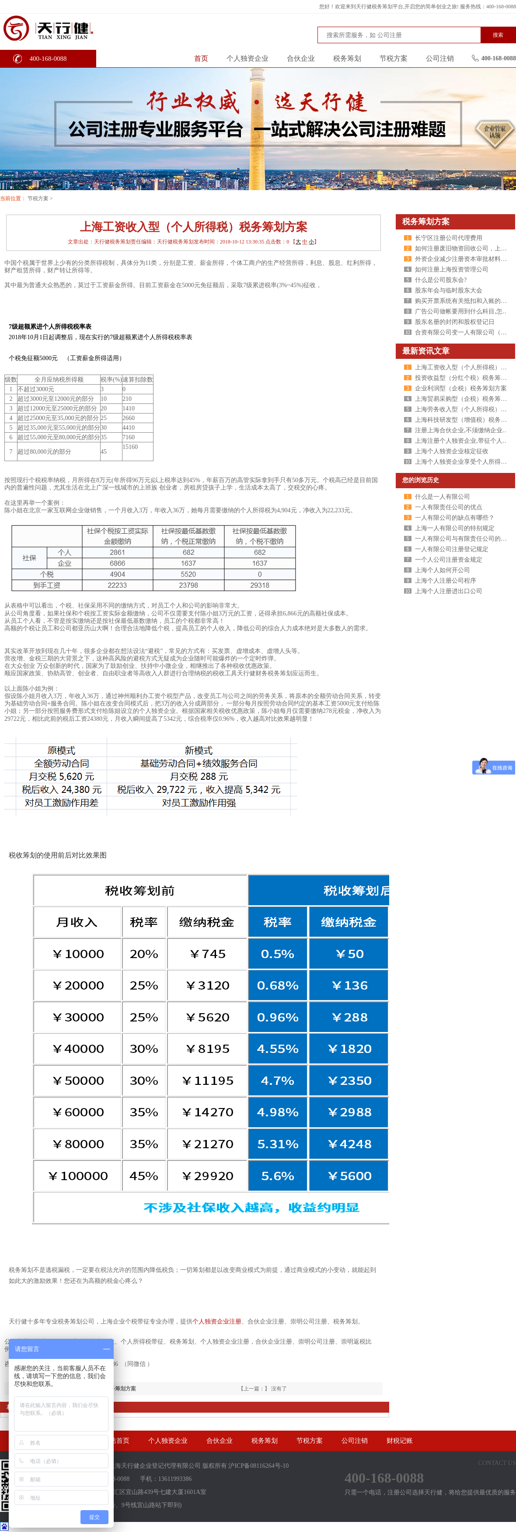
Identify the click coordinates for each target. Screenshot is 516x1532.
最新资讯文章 (426, 351)
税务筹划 (347, 58)
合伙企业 (301, 58)
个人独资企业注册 (216, 1321)
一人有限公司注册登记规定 (451, 549)
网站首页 (116, 1440)
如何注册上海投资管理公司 (451, 269)
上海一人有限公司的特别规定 (455, 528)
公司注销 (440, 58)
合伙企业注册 (273, 1341)
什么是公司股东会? (441, 280)
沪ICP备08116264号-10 (258, 1466)
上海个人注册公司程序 (445, 580)
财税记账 (400, 1440)
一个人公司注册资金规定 (448, 559)
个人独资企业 (247, 58)
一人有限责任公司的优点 (448, 507)
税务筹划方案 (426, 221)
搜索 (498, 35)
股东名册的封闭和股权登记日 (455, 322)
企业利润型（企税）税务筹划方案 (461, 388)
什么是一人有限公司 (442, 496)
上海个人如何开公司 (442, 570)
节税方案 (394, 58)
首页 (201, 58)
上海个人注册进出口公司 (448, 591)
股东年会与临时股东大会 (448, 290)
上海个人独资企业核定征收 (451, 451)
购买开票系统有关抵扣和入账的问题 (464, 301)
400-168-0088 (48, 58)
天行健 (65, 27)
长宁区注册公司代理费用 (448, 238)
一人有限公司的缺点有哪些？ (455, 517)
